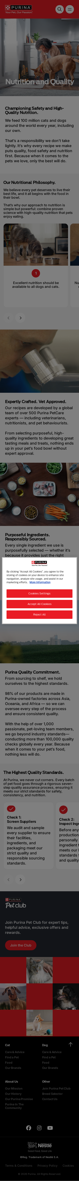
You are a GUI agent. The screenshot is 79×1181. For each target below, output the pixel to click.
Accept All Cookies (39, 604)
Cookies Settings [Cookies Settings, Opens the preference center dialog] (39, 593)
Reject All (39, 614)
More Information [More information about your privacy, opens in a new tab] (39, 582)
